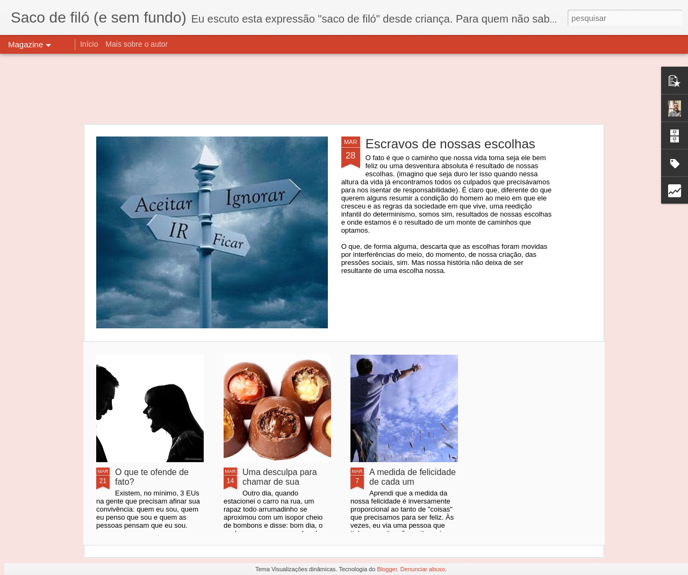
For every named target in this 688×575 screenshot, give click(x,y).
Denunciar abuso (422, 569)
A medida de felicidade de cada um (412, 477)
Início (89, 44)
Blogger (387, 569)
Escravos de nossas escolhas (450, 143)
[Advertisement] (344, 88)
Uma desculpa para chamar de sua (279, 477)
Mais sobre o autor (136, 44)
